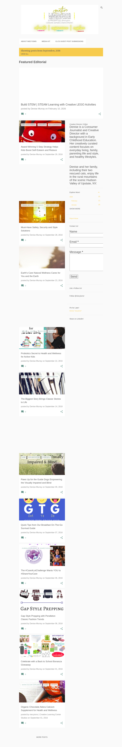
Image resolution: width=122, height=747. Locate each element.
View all (25, 54)
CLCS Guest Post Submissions (69, 41)
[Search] (101, 7)
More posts (41, 737)
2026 (71, 197)
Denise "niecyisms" (76, 311)
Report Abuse (74, 218)
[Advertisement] (41, 182)
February (74, 201)
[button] (99, 114)
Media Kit (46, 41)
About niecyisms (29, 41)
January (74, 205)
